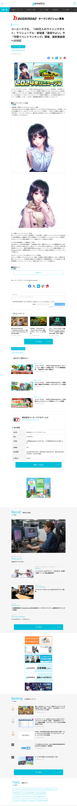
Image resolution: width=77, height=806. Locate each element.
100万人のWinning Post (18, 50)
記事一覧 (4, 10)
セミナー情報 (44, 10)
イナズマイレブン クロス (19, 796)
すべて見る (38, 342)
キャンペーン (15, 25)
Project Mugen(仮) (40, 799)
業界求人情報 (31, 10)
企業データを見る (38, 472)
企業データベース (17, 10)
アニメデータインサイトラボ (34, 796)
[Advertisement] (23, 349)
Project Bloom (40, 803)
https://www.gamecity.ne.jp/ (30, 426)
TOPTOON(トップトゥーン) (50, 796)
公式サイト (38, 273)
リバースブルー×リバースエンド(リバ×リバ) (24, 803)
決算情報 (55, 10)
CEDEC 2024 (16, 799)
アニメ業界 (65, 10)
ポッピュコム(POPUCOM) (28, 799)
